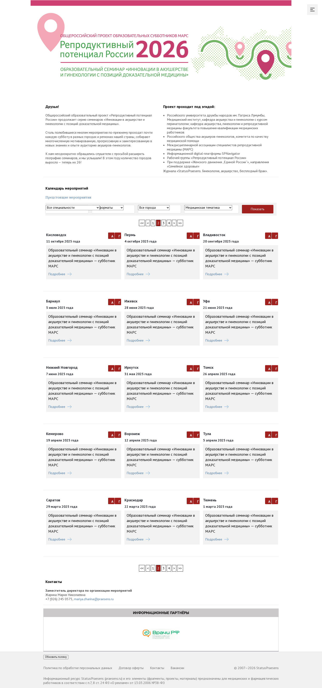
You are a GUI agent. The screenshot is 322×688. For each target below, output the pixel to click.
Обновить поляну (56, 657)
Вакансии (177, 668)
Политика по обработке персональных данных (77, 668)
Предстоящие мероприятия (68, 197)
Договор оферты (131, 668)
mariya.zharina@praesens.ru (94, 599)
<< (142, 223)
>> (180, 223)
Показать (257, 209)
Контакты (157, 668)
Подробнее (60, 274)
